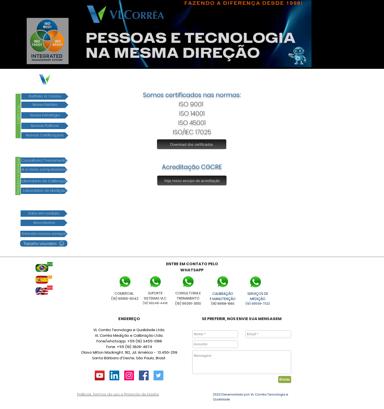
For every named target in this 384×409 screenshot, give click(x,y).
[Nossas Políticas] (44, 126)
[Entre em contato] (44, 213)
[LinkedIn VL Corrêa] (114, 375)
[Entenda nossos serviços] (44, 234)
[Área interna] (44, 223)
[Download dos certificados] (191, 144)
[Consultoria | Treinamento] (44, 160)
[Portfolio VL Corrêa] (44, 96)
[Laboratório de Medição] (44, 191)
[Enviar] (284, 379)
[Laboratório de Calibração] (44, 181)
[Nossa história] (44, 105)
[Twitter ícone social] (158, 375)
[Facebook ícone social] (144, 375)
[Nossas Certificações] (44, 135)
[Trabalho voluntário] (43, 243)
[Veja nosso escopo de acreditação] (192, 180)
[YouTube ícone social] (100, 375)
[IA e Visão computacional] (44, 170)
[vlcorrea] (129, 375)
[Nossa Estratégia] (44, 115)
